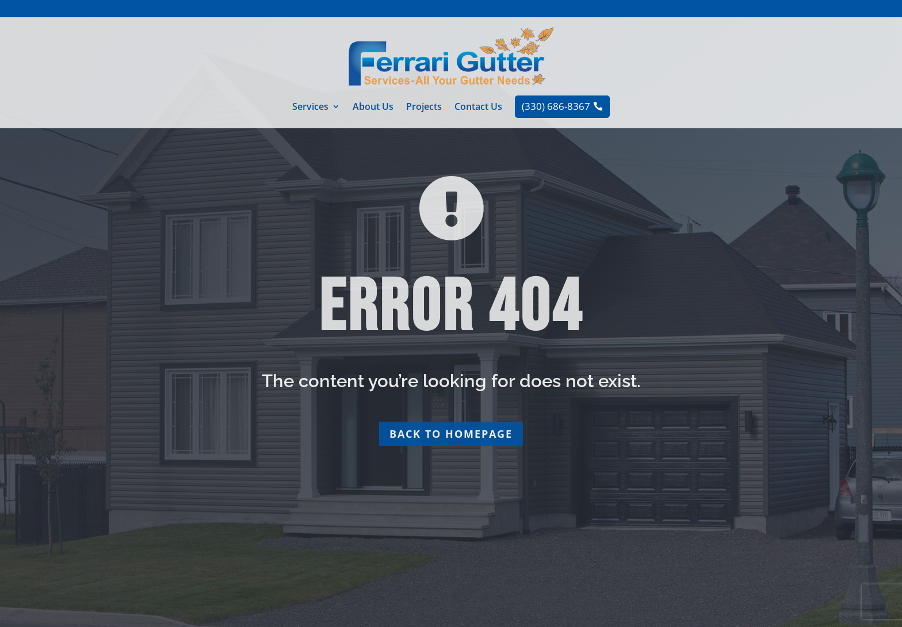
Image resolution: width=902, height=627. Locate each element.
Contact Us (478, 107)
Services (310, 107)
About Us (373, 107)
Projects (424, 107)
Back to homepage (451, 434)
